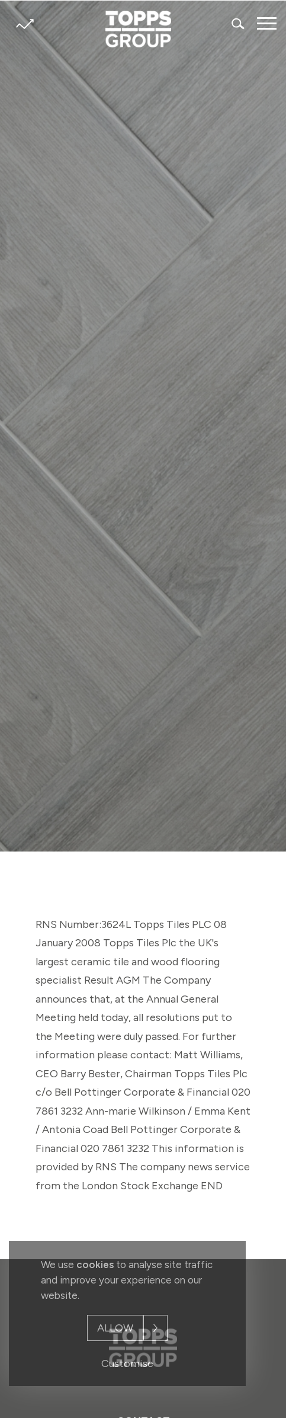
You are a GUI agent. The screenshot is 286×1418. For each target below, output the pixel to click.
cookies (95, 1264)
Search (238, 23)
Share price (24, 24)
